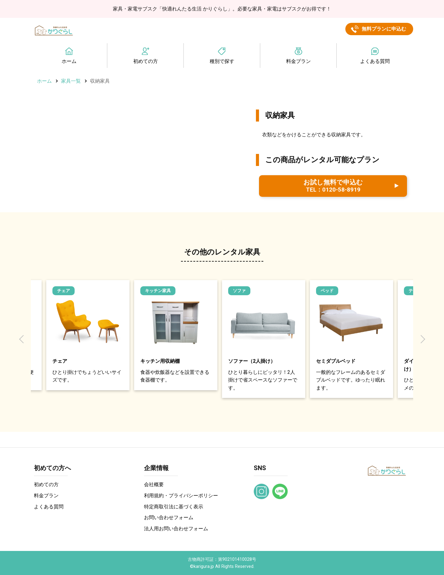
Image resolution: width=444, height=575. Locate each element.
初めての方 (145, 61)
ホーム (69, 61)
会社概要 (154, 484)
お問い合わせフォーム (168, 517)
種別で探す (222, 61)
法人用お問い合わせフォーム (176, 529)
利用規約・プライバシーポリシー (181, 495)
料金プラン (298, 61)
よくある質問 (375, 61)
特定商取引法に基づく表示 (173, 507)
